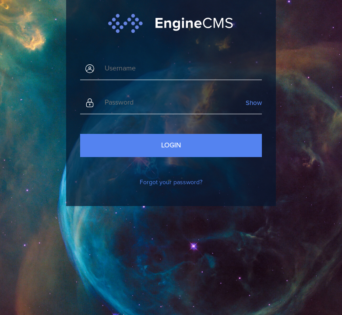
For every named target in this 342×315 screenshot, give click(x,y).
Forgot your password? (171, 182)
